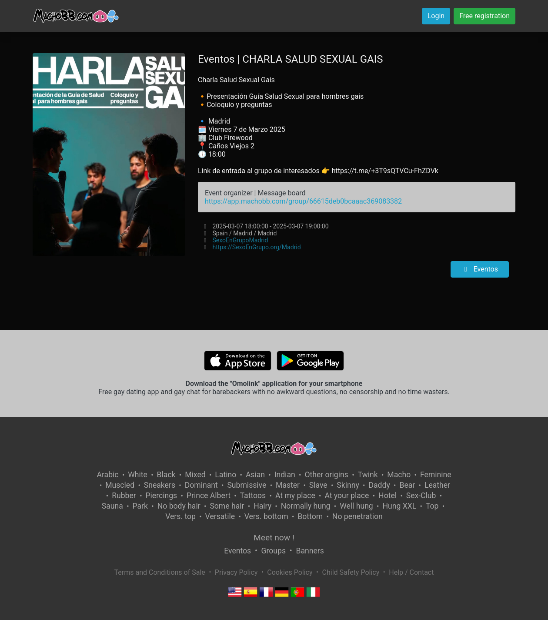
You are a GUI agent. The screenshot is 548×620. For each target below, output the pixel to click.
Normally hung (306, 506)
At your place (346, 495)
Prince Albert (209, 495)
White (137, 474)
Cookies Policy (289, 572)
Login (436, 16)
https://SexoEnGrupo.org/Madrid (256, 247)
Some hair (227, 506)
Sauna (112, 506)
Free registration (484, 16)
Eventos (479, 269)
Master (288, 485)
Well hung (356, 506)
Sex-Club (421, 495)
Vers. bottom (266, 516)
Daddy (379, 485)
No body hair (178, 506)
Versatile (220, 516)
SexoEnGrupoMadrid (240, 240)
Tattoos (253, 495)
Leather (437, 485)
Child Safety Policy (351, 572)
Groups (273, 550)
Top (432, 506)
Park (140, 506)
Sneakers (159, 485)
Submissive (246, 485)
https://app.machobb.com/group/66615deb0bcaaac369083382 (303, 201)
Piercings (161, 495)
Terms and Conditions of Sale (159, 572)
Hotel (387, 495)
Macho (399, 474)
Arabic (107, 474)
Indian (284, 474)
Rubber (124, 495)
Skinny (348, 485)
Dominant (201, 485)
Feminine (435, 474)
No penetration (357, 516)
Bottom (310, 516)
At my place (295, 495)
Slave (318, 485)
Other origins (326, 474)
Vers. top (180, 516)
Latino (225, 474)
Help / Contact (411, 572)
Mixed (195, 474)
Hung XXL (399, 506)
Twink (368, 474)
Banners (310, 550)
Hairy (262, 506)
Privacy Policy (236, 572)
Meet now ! (274, 538)
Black (166, 474)
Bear (407, 485)
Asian (255, 474)
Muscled (119, 485)
